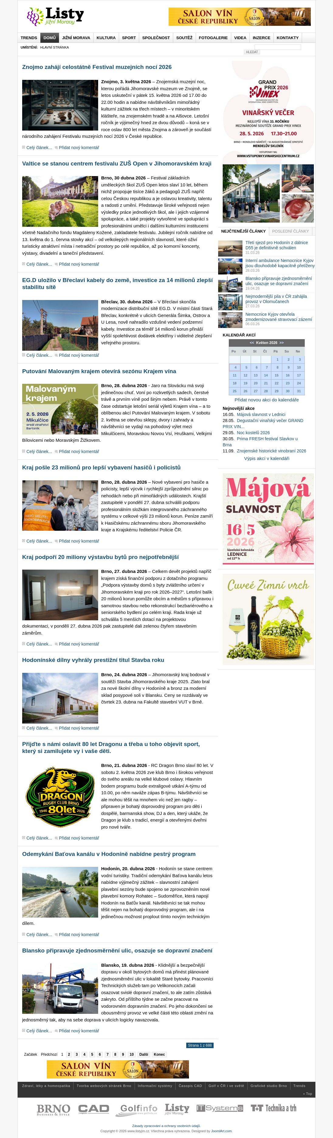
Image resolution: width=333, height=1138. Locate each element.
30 (288, 391)
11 (234, 375)
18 (234, 383)
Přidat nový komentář (79, 147)
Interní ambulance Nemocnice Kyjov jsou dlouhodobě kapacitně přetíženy (280, 263)
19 (245, 383)
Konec (159, 1054)
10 (132, 1054)
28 (266, 391)
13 (256, 375)
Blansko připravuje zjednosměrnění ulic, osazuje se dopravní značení (117, 950)
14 (266, 375)
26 (245, 391)
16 (288, 375)
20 (256, 383)
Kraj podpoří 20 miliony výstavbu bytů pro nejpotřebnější (100, 557)
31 (299, 391)
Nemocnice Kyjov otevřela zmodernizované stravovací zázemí (278, 317)
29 (276, 391)
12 (245, 375)
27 (256, 391)
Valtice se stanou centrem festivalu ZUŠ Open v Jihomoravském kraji (116, 163)
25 (234, 391)
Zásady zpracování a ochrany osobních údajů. (166, 1126)
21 (266, 383)
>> (280, 343)
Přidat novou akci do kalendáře (267, 399)
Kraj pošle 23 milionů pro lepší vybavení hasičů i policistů (101, 467)
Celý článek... (39, 147)
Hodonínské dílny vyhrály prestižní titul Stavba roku (93, 660)
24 (299, 383)
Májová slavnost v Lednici (261, 414)
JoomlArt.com (221, 1131)
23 (288, 383)
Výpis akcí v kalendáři (267, 458)
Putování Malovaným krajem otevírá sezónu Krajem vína (99, 371)
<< (252, 343)
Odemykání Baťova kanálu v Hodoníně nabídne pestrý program (109, 854)
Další (143, 1054)
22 (276, 383)
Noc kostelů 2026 (253, 432)
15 (276, 375)
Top (309, 1093)
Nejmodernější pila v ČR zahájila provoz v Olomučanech (276, 299)
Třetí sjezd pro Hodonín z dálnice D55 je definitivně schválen (276, 245)
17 (299, 375)
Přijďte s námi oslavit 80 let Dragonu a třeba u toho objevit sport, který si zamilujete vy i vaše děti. (111, 747)
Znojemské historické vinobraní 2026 (271, 450)
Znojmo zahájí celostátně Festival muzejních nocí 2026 (97, 67)
